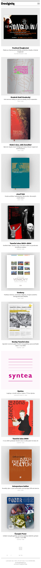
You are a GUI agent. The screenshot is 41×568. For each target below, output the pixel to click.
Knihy (19, 101)
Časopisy (19, 249)
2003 (26, 395)
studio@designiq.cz (20, 562)
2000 (23, 442)
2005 (22, 199)
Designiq (8, 3)
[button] (38, 3)
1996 (23, 539)
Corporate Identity (19, 395)
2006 (26, 53)
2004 (23, 249)
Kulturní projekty (19, 53)
